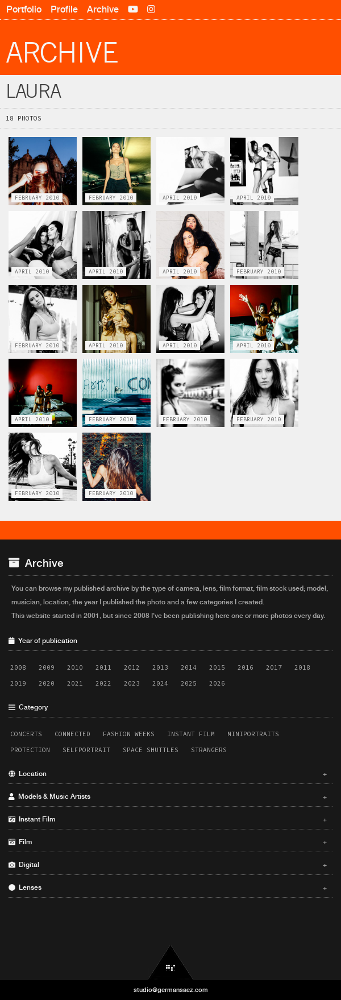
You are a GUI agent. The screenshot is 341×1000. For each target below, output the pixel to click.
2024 (160, 683)
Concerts (26, 734)
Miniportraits (253, 734)
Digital (168, 865)
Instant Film (191, 734)
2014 (189, 667)
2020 (47, 683)
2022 (103, 683)
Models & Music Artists (168, 796)
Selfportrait (86, 750)
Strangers (209, 750)
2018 (302, 667)
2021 (75, 683)
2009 (47, 667)
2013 (160, 667)
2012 (132, 667)
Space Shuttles (150, 750)
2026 (217, 683)
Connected (72, 734)
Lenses (168, 887)
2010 (75, 667)
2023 (132, 683)
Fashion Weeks (129, 734)
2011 (103, 667)
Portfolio (23, 9)
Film (168, 842)
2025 (189, 683)
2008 (18, 667)
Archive (103, 9)
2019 (18, 683)
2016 (245, 667)
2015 (217, 667)
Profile (64, 9)
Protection (30, 750)
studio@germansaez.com (171, 990)
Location (168, 774)
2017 (274, 667)
